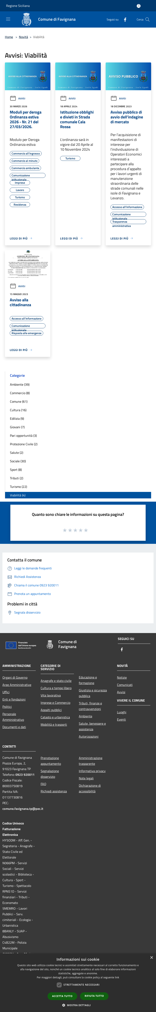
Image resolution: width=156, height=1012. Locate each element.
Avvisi (17, 98)
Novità (23, 36)
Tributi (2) (16, 478)
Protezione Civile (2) (23, 444)
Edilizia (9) (17, 418)
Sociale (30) (18, 461)
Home (9, 36)
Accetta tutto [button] (62, 996)
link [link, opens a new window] (117, 977)
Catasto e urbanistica (55, 717)
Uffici (6, 692)
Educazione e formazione (88, 680)
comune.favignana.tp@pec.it (22, 808)
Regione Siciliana (18, 5)
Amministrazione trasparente (90, 761)
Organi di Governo (14, 677)
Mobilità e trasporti (54, 724)
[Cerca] (147, 19)
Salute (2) (16, 452)
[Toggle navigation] (8, 19)
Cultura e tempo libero (56, 688)
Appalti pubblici (51, 709)
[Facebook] (123, 19)
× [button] (151, 957)
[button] (78, 1005)
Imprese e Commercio (55, 702)
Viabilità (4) (17, 495)
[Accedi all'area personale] (138, 6)
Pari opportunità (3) (23, 435)
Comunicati (125, 684)
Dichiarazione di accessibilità (90, 788)
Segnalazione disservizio (50, 773)
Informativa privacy (92, 770)
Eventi (121, 719)
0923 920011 (25, 774)
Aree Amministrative (16, 684)
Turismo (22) (18, 486)
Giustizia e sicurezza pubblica (93, 693)
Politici (7, 706)
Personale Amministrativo (13, 717)
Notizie (122, 677)
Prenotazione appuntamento (51, 761)
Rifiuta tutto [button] (94, 996)
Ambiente (85, 716)
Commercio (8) (20, 393)
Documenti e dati (14, 726)
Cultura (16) (18, 410)
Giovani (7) (17, 427)
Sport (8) (16, 469)
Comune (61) (18, 401)
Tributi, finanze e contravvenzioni (90, 706)
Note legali (86, 778)
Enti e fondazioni (14, 699)
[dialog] (78, 982)
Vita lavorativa (51, 695)
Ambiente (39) (19, 384)
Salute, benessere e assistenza (92, 726)
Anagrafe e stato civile (56, 680)
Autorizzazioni (89, 736)
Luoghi (121, 712)
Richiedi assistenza (54, 791)
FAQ (43, 783)
